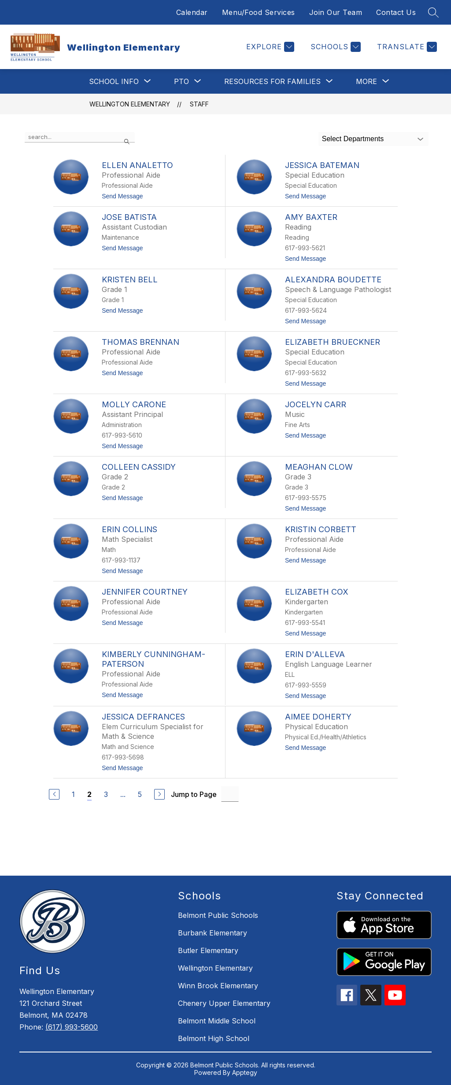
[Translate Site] (406, 46)
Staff (199, 104)
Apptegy (244, 1072)
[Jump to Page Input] (230, 794)
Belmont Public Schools (218, 915)
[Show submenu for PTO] (181, 81)
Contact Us (396, 12)
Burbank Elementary (212, 932)
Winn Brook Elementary (218, 985)
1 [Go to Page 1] (73, 794)
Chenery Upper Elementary (224, 1003)
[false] (80, 137)
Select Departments (353, 138)
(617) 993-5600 (71, 1027)
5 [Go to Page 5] (140, 794)
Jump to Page (194, 794)
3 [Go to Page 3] (106, 794)
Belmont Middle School (216, 1020)
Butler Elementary (208, 950)
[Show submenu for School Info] (114, 81)
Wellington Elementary (129, 104)
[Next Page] (159, 794)
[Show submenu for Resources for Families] (272, 81)
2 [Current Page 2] (89, 794)
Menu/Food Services (258, 12)
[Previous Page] (54, 794)
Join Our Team (335, 12)
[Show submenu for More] (366, 81)
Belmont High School (213, 1038)
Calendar (192, 12)
